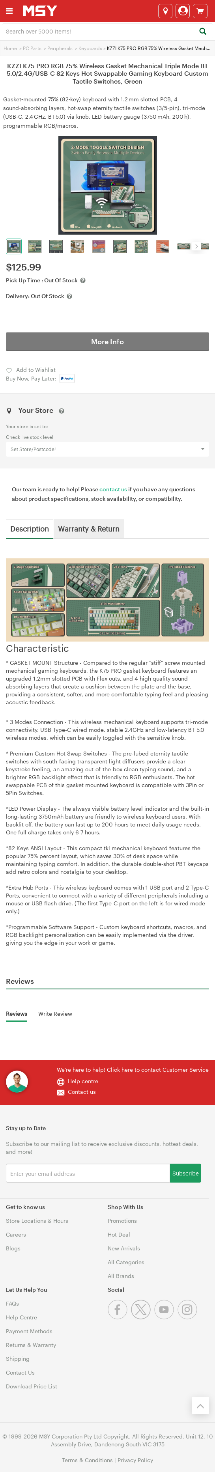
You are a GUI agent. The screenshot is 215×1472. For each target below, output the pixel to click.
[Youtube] (166, 1317)
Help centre (83, 1081)
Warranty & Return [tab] (89, 528)
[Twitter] (142, 1317)
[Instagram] (188, 1317)
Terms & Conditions (87, 1460)
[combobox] (107, 30)
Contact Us (20, 1372)
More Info (107, 341)
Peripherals (60, 48)
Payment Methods (29, 1331)
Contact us (82, 1091)
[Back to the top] (200, 1405)
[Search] (202, 31)
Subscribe (185, 1173)
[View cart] (200, 11)
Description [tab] (29, 528)
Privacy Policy (135, 1460)
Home (10, 48)
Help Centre (21, 1317)
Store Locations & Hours (37, 1220)
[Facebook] (119, 1317)
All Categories (126, 1262)
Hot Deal (119, 1234)
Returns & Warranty (31, 1344)
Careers (16, 1234)
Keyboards (90, 48)
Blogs (13, 1248)
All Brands (121, 1275)
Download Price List (31, 1386)
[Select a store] (165, 11)
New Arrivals (124, 1248)
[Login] (183, 11)
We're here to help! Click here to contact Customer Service (133, 1069)
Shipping (18, 1358)
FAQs (12, 1303)
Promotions (122, 1220)
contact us (113, 489)
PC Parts (32, 48)
